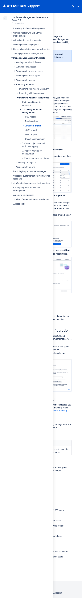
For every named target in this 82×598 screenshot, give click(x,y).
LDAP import (31, 134)
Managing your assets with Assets (29, 58)
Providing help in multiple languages (29, 171)
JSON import (31, 130)
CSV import (30, 117)
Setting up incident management (28, 53)
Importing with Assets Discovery (34, 89)
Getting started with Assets (28, 62)
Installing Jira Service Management (29, 28)
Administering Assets (26, 67)
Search (72, 6)
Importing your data (25, 84)
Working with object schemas (29, 71)
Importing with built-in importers (34, 98)
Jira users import (33, 126)
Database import (32, 121)
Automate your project (23, 195)
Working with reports (25, 167)
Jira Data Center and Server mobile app (31, 199)
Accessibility (19, 204)
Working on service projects (25, 44)
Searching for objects (26, 162)
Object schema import (35, 139)
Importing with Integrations (31, 93)
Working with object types (28, 75)
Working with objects (25, 80)
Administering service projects (27, 40)
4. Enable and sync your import (36, 158)
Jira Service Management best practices (31, 183)
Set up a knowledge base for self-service (31, 49)
